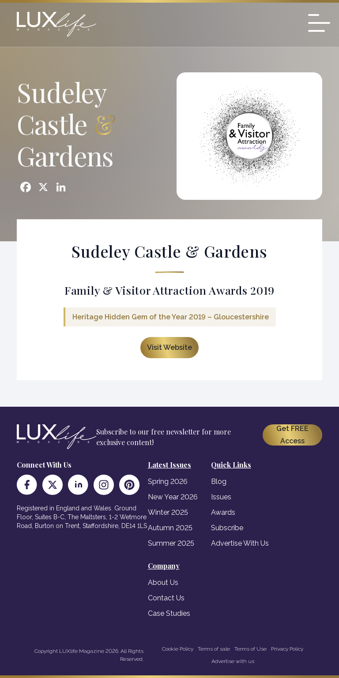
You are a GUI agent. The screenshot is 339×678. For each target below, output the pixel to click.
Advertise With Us (240, 543)
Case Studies (169, 613)
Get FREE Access (292, 434)
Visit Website (169, 347)
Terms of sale (214, 649)
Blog (218, 481)
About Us (163, 582)
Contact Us (166, 598)
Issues (221, 497)
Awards (223, 512)
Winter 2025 (168, 512)
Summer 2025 (171, 543)
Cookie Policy (177, 649)
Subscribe (227, 528)
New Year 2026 (173, 497)
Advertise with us (232, 661)
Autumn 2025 (170, 528)
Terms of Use (250, 649)
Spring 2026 (168, 481)
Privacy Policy (287, 649)
